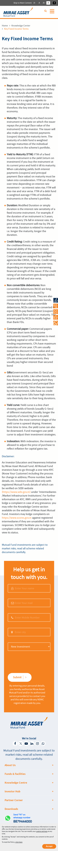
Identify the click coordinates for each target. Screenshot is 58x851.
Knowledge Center (20, 25)
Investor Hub (12, 791)
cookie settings (41, 831)
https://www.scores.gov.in (17, 517)
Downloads (11, 808)
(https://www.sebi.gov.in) (16, 491)
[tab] (29, 765)
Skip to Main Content (22, 3)
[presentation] (26, 661)
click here (18, 842)
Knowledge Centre (16, 782)
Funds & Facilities (15, 773)
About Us (10, 765)
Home (5, 25)
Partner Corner (14, 800)
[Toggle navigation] (52, 13)
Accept (49, 846)
